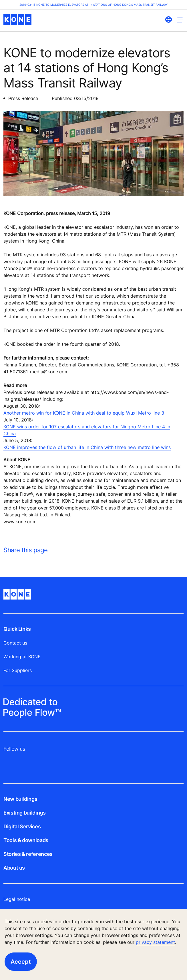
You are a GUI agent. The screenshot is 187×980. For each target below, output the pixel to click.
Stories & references (28, 854)
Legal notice (16, 899)
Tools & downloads (25, 840)
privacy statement (155, 942)
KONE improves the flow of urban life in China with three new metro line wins (87, 447)
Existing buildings (24, 813)
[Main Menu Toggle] (180, 20)
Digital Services (22, 826)
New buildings (20, 799)
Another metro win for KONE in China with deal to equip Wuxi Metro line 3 (83, 413)
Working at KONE (22, 656)
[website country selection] (168, 19)
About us (14, 868)
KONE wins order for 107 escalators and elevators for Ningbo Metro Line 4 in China (86, 430)
